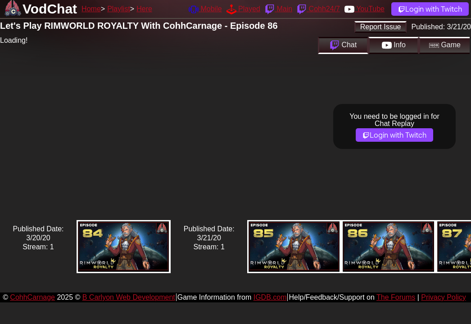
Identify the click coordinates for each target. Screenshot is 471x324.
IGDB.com (270, 297)
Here (144, 9)
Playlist (118, 9)
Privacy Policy (443, 297)
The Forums (395, 297)
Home (91, 9)
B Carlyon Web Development (128, 297)
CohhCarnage (32, 297)
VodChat (50, 8)
